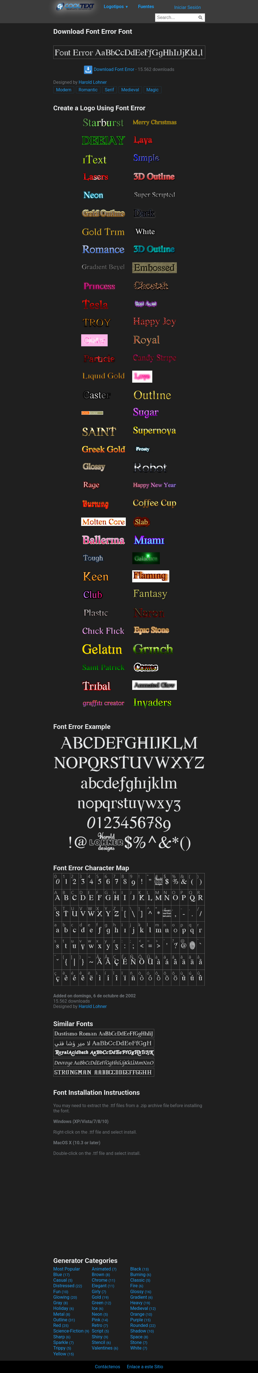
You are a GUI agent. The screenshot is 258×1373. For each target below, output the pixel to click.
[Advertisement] (26, 111)
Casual (63, 1280)
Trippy (62, 1348)
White (138, 1348)
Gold (100, 1297)
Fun (60, 1291)
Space (139, 1336)
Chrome (103, 1280)
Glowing (65, 1297)
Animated (104, 1269)
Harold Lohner (93, 82)
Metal (61, 1314)
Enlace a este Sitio (145, 1366)
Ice (97, 1308)
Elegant (103, 1285)
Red (61, 1325)
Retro (100, 1325)
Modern (63, 89)
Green (101, 1302)
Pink (100, 1319)
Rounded (143, 1325)
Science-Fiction (71, 1331)
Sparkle (63, 1342)
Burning (140, 1274)
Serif (109, 89)
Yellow (63, 1354)
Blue (61, 1274)
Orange (141, 1314)
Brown (101, 1274)
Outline (64, 1319)
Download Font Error (109, 69)
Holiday (63, 1308)
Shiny (100, 1336)
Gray (60, 1302)
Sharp (62, 1336)
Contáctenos (107, 1366)
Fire (136, 1285)
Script (100, 1331)
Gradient (141, 1297)
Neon (100, 1314)
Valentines (105, 1348)
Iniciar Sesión (187, 7)
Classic (140, 1280)
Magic (152, 89)
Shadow (142, 1331)
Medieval (130, 89)
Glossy (140, 1291)
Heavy (140, 1302)
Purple (140, 1319)
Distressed (67, 1285)
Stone (138, 1342)
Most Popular (66, 1269)
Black (139, 1269)
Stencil (101, 1342)
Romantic (88, 89)
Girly (99, 1291)
